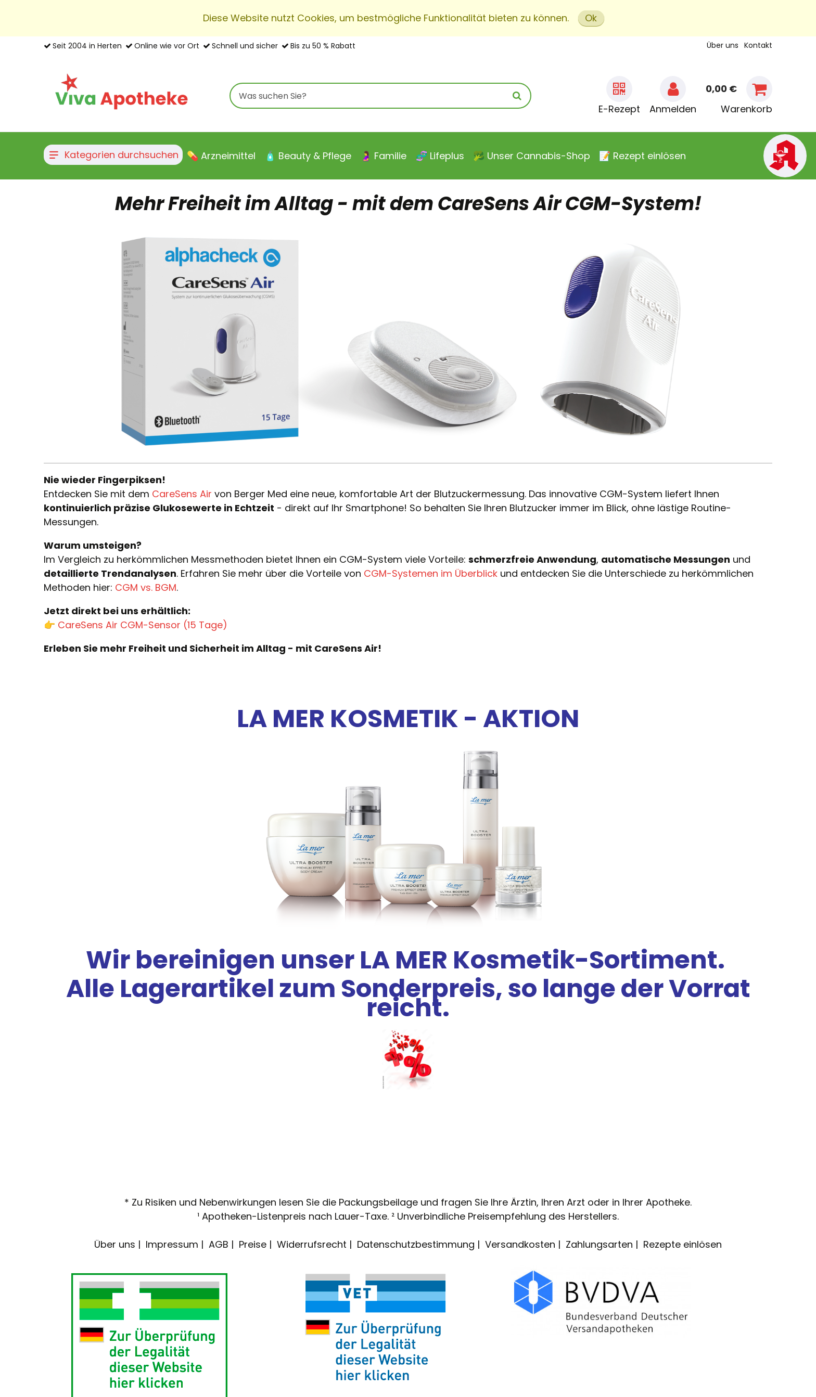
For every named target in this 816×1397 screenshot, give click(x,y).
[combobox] (380, 96)
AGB (218, 1244)
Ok (591, 17)
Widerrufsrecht (312, 1244)
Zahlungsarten (599, 1244)
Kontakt (758, 45)
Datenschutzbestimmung (416, 1244)
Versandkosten (520, 1244)
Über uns (722, 45)
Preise (252, 1244)
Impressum (172, 1244)
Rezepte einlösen (682, 1244)
